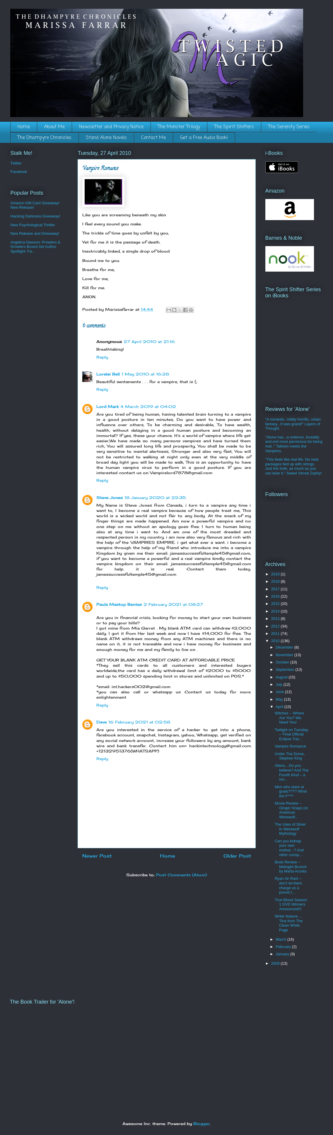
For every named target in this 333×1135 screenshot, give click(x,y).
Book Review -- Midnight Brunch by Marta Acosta (291, 866)
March (281, 939)
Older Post (237, 856)
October (283, 662)
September (285, 669)
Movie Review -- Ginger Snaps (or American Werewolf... (291, 810)
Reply (102, 357)
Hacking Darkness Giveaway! (35, 216)
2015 (276, 603)
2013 (276, 618)
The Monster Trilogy (179, 127)
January (283, 954)
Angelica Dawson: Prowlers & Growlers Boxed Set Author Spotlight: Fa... (36, 246)
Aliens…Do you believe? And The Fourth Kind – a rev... (291, 772)
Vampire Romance (290, 746)
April (280, 706)
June (280, 692)
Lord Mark (107, 406)
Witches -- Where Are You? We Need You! (289, 717)
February (284, 946)
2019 (276, 574)
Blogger (201, 1123)
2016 (276, 596)
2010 (276, 641)
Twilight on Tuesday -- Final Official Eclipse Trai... (291, 734)
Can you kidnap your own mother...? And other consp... (289, 848)
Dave (101, 722)
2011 (276, 633)
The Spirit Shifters (234, 127)
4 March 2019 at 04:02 (148, 406)
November (285, 655)
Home (24, 127)
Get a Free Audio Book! (204, 137)
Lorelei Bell (108, 374)
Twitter (16, 163)
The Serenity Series (289, 127)
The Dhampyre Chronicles (44, 137)
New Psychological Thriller (33, 225)
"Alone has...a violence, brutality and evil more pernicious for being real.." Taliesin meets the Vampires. (293, 444)
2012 (276, 626)
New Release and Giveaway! (35, 233)
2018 (276, 581)
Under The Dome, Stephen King (290, 756)
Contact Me (153, 137)
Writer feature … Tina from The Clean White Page (289, 923)
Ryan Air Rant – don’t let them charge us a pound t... (288, 885)
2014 (276, 611)
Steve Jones (109, 497)
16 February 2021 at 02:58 (139, 722)
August (282, 677)
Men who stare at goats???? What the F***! (291, 791)
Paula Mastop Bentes (119, 604)
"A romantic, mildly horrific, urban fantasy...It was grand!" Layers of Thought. (293, 424)
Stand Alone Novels (106, 137)
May (280, 699)
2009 (276, 963)
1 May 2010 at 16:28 (145, 374)
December (285, 647)
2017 (276, 589)
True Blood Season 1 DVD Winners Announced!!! (291, 904)
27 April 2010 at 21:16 (149, 341)
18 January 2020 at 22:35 (155, 497)
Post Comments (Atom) (181, 874)
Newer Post (97, 856)
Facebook (19, 171)
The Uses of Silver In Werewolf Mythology (290, 829)
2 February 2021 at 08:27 (173, 604)
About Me (54, 127)
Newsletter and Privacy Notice (111, 127)
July (280, 684)
